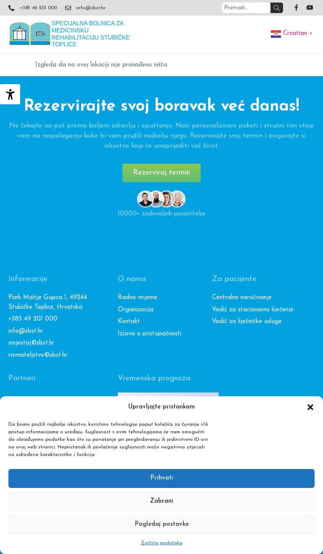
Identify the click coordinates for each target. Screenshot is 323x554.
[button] (310, 407)
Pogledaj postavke (162, 524)
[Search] (276, 8)
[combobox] (246, 8)
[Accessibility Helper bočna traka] (10, 94)
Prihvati (161, 478)
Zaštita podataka (162, 543)
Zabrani (161, 501)
